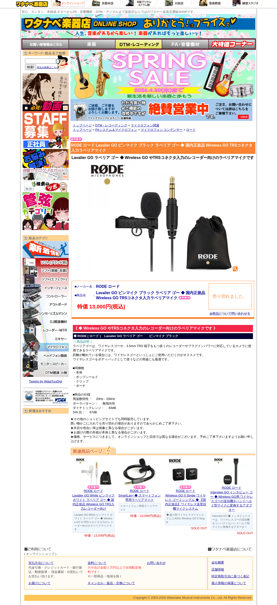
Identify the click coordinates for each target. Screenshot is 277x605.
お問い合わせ (156, 563)
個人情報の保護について (228, 583)
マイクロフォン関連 (145, 125)
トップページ (82, 125)
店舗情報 (217, 569)
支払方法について (41, 563)
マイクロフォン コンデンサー (162, 130)
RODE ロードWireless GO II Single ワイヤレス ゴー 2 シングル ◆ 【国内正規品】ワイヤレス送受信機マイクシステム (185, 499)
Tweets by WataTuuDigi (45, 381)
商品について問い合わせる (230, 313)
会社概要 (217, 562)
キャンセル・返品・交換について (111, 583)
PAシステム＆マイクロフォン (116, 130)
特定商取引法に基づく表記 (230, 576)
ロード (191, 130)
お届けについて (39, 583)
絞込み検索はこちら (48, 67)
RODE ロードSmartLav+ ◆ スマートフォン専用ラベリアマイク (139, 495)
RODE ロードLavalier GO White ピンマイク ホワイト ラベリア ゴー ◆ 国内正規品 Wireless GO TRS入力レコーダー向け (93, 499)
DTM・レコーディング (111, 125)
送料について (97, 563)
